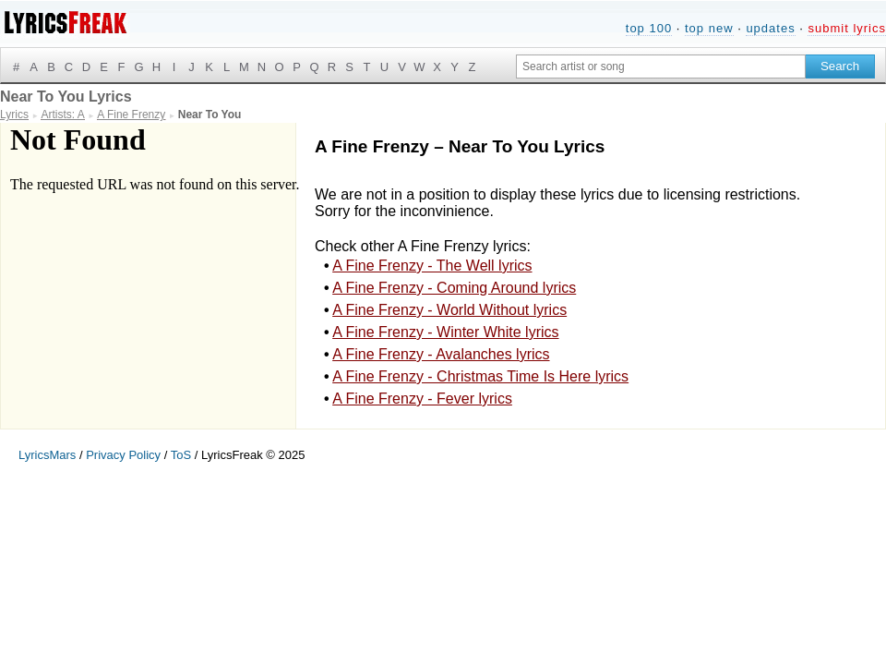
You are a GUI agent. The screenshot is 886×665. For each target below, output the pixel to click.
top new (709, 28)
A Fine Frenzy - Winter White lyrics (445, 332)
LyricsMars (47, 455)
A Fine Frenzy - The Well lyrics (432, 265)
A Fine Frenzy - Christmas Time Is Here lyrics (480, 376)
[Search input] (661, 66)
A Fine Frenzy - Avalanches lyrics (440, 354)
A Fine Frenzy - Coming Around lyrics (454, 288)
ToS (181, 455)
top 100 (649, 28)
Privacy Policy (123, 455)
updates (770, 28)
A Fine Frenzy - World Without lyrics (449, 310)
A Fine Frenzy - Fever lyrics (422, 398)
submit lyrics (847, 28)
